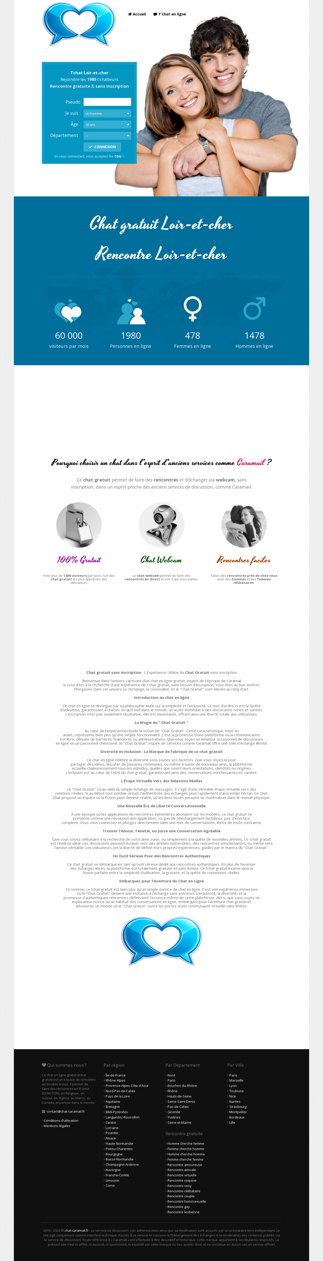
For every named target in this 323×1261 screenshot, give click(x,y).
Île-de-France (116, 1075)
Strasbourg (238, 1106)
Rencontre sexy (180, 1185)
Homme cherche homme (186, 1154)
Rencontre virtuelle (182, 1175)
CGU (117, 156)
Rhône (173, 1091)
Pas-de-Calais (178, 1106)
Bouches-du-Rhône (182, 1085)
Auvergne (113, 1169)
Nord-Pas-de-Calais (121, 1091)
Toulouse (236, 1091)
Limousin (112, 1180)
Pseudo (73, 102)
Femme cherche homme (186, 1149)
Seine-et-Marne (180, 1122)
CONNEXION (102, 146)
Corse (110, 1185)
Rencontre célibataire (184, 1191)
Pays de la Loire (118, 1096)
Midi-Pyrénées (117, 1112)
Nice (232, 1096)
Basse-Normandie (119, 1159)
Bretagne (113, 1106)
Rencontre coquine (182, 1180)
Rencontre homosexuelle (187, 1201)
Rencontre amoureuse (185, 1164)
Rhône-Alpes (115, 1080)
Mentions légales (57, 1126)
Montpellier (238, 1112)
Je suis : (72, 113)
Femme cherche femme (185, 1159)
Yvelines (174, 1117)
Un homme (93, 113)
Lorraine (112, 1128)
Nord (171, 1075)
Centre (111, 1122)
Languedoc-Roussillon (123, 1117)
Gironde (174, 1112)
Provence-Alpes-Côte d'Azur (127, 1085)
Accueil (137, 13)
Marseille (236, 1080)
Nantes (234, 1101)
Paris (171, 1080)
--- (86, 135)
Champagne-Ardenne (122, 1164)
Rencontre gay (179, 1206)
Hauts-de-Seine (180, 1096)
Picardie (112, 1133)
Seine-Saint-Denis (181, 1101)
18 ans (90, 124)
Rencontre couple (181, 1196)
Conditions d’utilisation (61, 1120)
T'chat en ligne (169, 13)
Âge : (75, 124)
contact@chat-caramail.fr (66, 1111)
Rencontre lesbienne (184, 1212)
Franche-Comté (117, 1175)
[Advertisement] (161, 415)
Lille (232, 1122)
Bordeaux (237, 1117)
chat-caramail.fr (77, 1230)
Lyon (233, 1085)
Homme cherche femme (186, 1143)
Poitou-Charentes (119, 1149)
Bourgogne (114, 1154)
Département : (65, 135)
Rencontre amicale (182, 1169)
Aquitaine (113, 1101)
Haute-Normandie (119, 1143)
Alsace (111, 1138)
